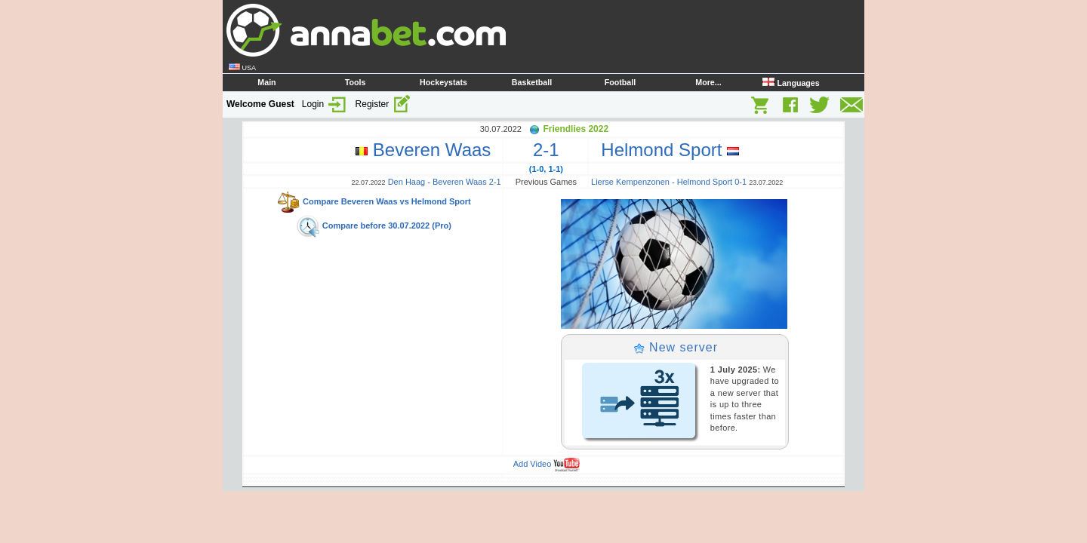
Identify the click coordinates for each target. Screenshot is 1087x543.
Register (383, 104)
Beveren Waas (428, 150)
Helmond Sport (665, 150)
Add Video (546, 463)
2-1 (546, 150)
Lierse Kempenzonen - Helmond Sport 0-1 (669, 181)
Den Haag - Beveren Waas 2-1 (444, 181)
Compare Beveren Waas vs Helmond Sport (373, 201)
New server (675, 347)
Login (325, 104)
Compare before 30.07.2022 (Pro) (373, 225)
